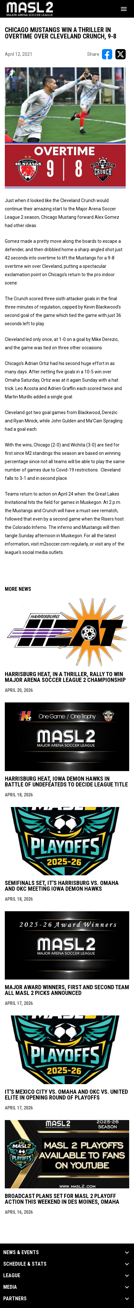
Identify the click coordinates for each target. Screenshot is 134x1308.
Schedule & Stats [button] (24, 1264)
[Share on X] (120, 54)
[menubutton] (124, 9)
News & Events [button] (21, 1252)
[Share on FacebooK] (107, 54)
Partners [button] (15, 1298)
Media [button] (10, 1287)
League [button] (11, 1275)
